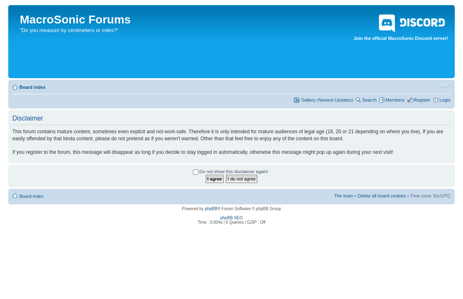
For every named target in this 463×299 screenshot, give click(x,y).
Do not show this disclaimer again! (230, 171)
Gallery (308, 99)
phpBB (211, 208)
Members (394, 99)
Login (445, 99)
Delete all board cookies (381, 195)
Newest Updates (335, 99)
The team (343, 195)
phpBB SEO (232, 218)
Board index (32, 87)
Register (422, 99)
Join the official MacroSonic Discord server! (400, 26)
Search (369, 99)
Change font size (445, 85)
